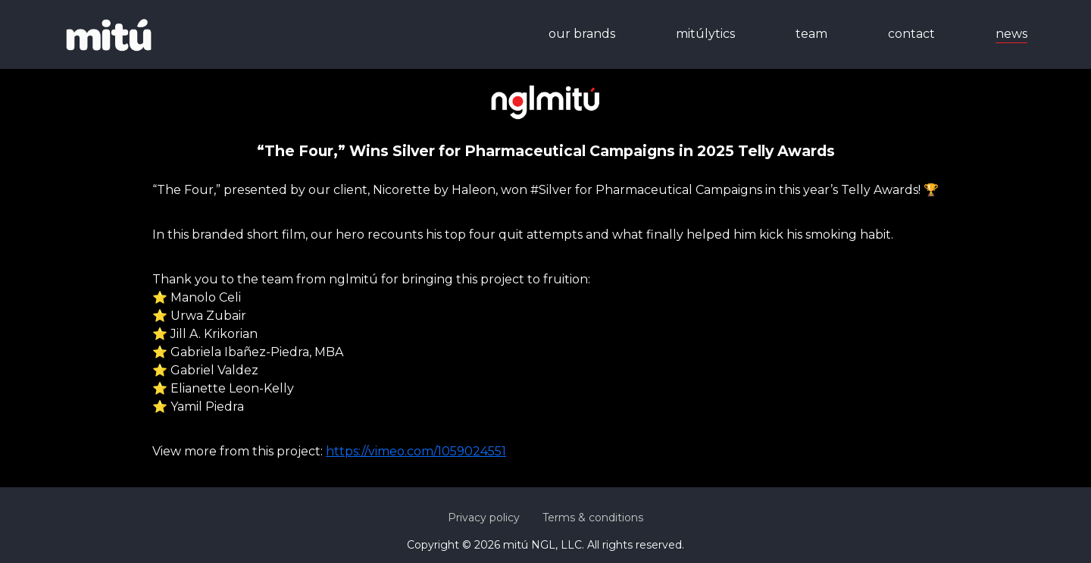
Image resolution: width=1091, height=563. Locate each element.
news (1011, 34)
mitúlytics (705, 34)
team (811, 34)
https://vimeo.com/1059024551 (416, 451)
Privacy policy (484, 517)
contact (911, 34)
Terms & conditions (592, 517)
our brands (582, 34)
